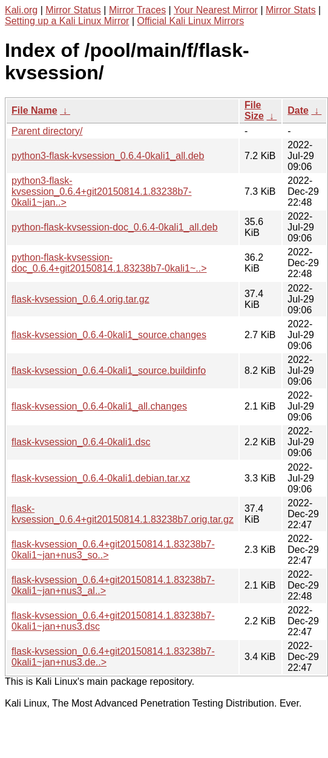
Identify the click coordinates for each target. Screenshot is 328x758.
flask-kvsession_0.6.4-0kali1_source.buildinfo (108, 370)
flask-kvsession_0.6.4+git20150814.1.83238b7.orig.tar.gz (122, 513)
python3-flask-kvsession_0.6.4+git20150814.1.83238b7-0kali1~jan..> (101, 191)
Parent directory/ (46, 131)
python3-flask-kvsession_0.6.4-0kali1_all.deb (107, 156)
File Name (34, 110)
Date (298, 110)
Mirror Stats (291, 10)
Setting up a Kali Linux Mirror (67, 21)
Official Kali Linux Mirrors (190, 21)
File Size (254, 110)
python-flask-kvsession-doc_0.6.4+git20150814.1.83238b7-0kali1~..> (109, 262)
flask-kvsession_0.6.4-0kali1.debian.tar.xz (100, 478)
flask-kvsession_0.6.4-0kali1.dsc (80, 442)
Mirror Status (73, 10)
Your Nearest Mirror (216, 10)
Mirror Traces (137, 10)
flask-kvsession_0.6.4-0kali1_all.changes (99, 406)
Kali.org (21, 10)
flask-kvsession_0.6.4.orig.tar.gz (80, 299)
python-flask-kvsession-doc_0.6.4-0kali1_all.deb (114, 227)
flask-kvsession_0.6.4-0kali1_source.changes (108, 335)
